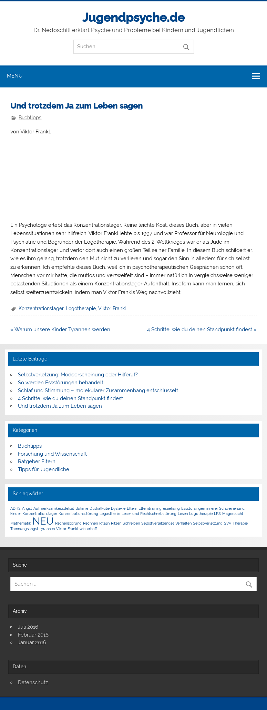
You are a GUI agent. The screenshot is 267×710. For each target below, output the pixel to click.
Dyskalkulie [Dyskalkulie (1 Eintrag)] (100, 508)
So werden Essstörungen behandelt (60, 382)
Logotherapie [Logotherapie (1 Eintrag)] (201, 513)
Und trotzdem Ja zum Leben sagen (60, 406)
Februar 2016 (33, 635)
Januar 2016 (32, 642)
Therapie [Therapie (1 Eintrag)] (240, 523)
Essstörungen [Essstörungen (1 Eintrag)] (193, 508)
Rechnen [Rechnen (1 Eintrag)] (90, 523)
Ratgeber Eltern (36, 461)
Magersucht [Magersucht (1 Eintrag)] (232, 513)
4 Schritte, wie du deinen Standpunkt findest (70, 398)
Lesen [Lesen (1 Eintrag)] (183, 513)
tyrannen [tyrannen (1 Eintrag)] (47, 529)
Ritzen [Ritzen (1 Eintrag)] (116, 523)
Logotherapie (81, 308)
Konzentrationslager (41, 308)
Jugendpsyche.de (133, 17)
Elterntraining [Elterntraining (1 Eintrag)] (150, 508)
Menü (14, 76)
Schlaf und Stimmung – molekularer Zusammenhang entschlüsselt (98, 390)
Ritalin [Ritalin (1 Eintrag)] (104, 523)
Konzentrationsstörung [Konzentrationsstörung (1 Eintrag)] (78, 513)
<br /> (31, 177)
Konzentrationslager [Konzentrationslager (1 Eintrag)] (39, 513)
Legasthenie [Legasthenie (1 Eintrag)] (110, 513)
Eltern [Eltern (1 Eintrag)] (132, 508)
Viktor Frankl (112, 308)
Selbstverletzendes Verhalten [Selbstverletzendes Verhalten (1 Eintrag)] (166, 523)
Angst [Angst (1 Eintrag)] (27, 508)
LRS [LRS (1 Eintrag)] (217, 513)
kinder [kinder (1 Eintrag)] (15, 513)
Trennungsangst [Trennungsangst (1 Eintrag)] (24, 529)
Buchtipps (30, 117)
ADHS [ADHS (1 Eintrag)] (15, 508)
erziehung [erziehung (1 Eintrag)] (171, 508)
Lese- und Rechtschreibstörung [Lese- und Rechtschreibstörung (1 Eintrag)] (149, 513)
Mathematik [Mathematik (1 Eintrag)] (20, 523)
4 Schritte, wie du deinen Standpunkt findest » (202, 329)
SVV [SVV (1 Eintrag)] (227, 523)
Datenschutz (33, 682)
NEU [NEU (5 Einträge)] (43, 521)
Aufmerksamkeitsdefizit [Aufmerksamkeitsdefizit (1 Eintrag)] (53, 508)
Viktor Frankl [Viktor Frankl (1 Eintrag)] (67, 529)
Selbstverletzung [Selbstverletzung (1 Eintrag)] (208, 523)
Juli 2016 (28, 627)
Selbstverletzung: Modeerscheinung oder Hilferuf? (78, 375)
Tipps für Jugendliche (43, 469)
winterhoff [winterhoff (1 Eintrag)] (88, 529)
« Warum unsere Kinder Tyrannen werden (60, 329)
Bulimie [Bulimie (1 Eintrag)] (81, 508)
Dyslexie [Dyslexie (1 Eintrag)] (118, 508)
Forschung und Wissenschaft (52, 454)
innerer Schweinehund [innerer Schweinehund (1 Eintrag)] (225, 508)
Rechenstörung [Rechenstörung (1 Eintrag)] (68, 523)
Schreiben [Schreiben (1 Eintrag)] (131, 523)
